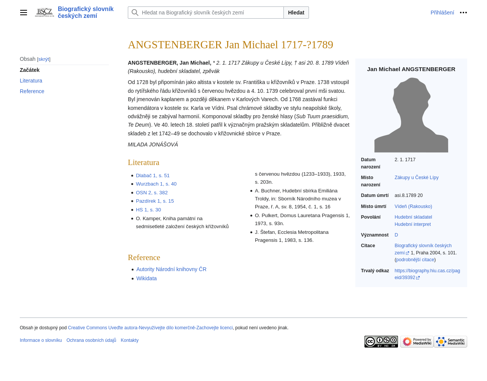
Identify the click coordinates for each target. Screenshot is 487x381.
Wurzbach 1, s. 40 (156, 184)
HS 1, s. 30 (148, 210)
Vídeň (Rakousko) (413, 206)
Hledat (296, 13)
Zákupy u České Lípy (417, 177)
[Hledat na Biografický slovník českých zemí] (206, 12)
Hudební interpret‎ (413, 224)
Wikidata (146, 278)
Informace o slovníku (41, 340)
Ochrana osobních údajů (91, 340)
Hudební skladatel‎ (413, 217)
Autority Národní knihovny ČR (171, 269)
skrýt (43, 59)
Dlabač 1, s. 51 (153, 175)
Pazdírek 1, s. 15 (155, 201)
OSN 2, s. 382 (152, 192)
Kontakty (129, 340)
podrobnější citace (415, 259)
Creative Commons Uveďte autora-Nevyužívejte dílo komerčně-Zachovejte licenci (150, 327)
